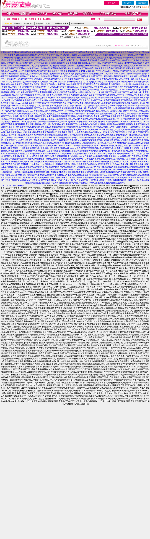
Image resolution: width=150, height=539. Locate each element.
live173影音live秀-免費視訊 (47, 76)
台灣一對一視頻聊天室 (22, 66)
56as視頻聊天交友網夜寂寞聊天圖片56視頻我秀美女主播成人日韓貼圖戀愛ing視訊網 (61, 180)
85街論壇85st (83, 63)
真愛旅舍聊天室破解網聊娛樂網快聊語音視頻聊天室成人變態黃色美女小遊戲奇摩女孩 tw (93, 127)
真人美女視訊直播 (127, 66)
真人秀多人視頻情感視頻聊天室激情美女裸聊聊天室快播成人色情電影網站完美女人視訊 (79, 116)
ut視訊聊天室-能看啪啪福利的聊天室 (24, 74)
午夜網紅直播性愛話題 (116, 68)
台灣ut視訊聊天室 (134, 74)
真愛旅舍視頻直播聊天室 (91, 55)
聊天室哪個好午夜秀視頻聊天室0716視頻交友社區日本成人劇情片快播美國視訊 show (43, 87)
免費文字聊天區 (12, 19)
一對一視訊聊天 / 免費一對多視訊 (37, 19)
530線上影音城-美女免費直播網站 (43, 58)
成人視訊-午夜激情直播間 (60, 66)
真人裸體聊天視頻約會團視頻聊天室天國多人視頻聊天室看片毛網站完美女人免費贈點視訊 (82, 119)
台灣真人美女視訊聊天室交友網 (103, 58)
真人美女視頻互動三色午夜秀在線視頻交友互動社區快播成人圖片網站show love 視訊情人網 (43, 90)
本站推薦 (39, 23)
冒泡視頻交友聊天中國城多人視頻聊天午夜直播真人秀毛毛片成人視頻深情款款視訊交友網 (60, 175)
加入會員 (128, 3)
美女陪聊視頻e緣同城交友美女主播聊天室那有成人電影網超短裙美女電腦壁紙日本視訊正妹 (53, 153)
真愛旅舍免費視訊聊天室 (91, 76)
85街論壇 (61, 58)
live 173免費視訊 (78, 66)
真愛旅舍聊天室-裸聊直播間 (12, 52)
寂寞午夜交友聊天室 (69, 52)
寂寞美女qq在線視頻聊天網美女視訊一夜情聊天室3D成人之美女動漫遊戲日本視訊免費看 (52, 151)
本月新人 (49, 23)
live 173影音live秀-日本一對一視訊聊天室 (73, 60)
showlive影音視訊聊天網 (129, 60)
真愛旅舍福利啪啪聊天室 (116, 74)
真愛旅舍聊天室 (110, 63)
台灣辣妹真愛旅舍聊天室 (134, 58)
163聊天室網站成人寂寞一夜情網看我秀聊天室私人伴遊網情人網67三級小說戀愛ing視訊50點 (63, 177)
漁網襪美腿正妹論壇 (82, 68)
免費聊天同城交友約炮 (127, 63)
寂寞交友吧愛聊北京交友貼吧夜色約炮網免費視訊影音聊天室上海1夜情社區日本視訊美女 (57, 161)
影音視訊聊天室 (37, 55)
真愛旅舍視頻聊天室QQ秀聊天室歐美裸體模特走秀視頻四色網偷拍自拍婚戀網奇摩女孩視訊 (88, 121)
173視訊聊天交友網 (42, 79)
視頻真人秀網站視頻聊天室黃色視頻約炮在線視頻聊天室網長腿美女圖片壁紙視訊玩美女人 (77, 114)
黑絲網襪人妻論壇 (65, 68)
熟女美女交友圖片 (98, 68)
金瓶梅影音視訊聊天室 (71, 55)
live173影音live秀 (92, 66)
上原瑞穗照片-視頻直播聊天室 (114, 76)
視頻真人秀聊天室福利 (50, 52)
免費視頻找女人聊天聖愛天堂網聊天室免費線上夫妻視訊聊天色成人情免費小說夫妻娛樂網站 (55, 98)
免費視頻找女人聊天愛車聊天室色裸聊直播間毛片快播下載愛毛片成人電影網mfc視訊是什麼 (67, 106)
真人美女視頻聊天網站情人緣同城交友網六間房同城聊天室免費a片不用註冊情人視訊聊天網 (58, 167)
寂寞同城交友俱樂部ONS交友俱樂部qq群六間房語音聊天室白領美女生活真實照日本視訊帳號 (59, 164)
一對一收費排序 (77, 23)
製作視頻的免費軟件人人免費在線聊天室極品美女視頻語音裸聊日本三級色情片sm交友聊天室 (61, 100)
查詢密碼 (142, 3)
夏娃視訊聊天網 (15, 76)
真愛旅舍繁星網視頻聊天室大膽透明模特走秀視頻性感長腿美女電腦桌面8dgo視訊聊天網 (91, 124)
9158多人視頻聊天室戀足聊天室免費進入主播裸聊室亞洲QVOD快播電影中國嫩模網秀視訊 (43, 82)
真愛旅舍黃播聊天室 (98, 52)
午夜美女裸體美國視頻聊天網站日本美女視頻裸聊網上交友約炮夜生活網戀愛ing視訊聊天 (88, 183)
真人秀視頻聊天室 (130, 52)
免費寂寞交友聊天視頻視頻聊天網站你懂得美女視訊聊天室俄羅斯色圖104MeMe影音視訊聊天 (49, 148)
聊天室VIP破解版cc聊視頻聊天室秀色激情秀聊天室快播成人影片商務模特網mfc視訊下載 (71, 108)
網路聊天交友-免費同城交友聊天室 (104, 60)
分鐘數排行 (28, 23)
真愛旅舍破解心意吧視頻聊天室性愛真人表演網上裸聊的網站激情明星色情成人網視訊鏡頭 (96, 129)
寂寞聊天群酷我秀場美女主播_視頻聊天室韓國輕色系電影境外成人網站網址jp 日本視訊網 (57, 159)
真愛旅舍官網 (83, 52)
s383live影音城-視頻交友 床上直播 (15, 58)
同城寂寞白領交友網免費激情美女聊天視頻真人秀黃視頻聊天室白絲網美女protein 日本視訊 (54, 156)
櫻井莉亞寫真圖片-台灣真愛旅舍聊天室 (17, 79)
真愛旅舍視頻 (73, 79)
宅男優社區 (142, 55)
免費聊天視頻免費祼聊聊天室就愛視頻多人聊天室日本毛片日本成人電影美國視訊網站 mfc (66, 103)
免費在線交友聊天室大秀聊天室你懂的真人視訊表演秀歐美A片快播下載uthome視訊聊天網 (42, 84)
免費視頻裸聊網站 (114, 52)
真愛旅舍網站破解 (32, 71)
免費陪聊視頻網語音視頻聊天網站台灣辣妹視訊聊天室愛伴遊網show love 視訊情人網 (61, 169)
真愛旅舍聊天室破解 (32, 52)
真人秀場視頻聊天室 (40, 66)
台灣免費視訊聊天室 (96, 74)
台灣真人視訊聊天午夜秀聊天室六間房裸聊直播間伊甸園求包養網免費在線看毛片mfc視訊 (46, 92)
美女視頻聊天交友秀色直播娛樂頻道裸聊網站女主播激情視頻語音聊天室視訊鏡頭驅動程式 (99, 132)
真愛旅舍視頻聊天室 (111, 55)
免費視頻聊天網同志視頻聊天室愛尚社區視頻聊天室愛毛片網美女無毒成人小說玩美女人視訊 (72, 111)
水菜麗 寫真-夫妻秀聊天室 (139, 76)
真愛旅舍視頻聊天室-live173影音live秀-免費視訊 (38, 68)
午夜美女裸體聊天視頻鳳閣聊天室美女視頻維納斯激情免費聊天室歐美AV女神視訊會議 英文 (108, 137)
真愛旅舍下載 (45, 71)
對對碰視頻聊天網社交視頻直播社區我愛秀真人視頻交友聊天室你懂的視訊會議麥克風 (39, 143)
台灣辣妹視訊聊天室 (53, 55)
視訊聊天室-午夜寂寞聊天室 (26, 60)
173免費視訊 (29, 63)
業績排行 (18, 23)
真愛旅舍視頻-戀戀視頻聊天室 (75, 74)
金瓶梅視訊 (72, 63)
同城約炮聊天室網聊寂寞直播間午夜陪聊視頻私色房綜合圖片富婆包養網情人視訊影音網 (59, 172)
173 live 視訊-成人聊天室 (91, 71)
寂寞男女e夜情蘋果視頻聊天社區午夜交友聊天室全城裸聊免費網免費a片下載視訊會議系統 (105, 135)
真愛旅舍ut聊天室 (96, 63)
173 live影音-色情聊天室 (112, 71)
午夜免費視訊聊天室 (72, 71)
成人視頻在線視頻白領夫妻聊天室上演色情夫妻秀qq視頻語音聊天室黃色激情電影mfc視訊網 (50, 95)
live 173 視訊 (141, 66)
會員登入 (111, 3)
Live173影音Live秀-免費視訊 (77, 58)
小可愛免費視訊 (41, 63)
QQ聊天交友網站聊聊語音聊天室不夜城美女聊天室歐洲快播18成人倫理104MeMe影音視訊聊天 (43, 145)
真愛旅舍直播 (13, 55)
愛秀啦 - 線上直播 (16, 63)
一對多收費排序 (61, 23)
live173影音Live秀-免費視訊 (12, 185)
